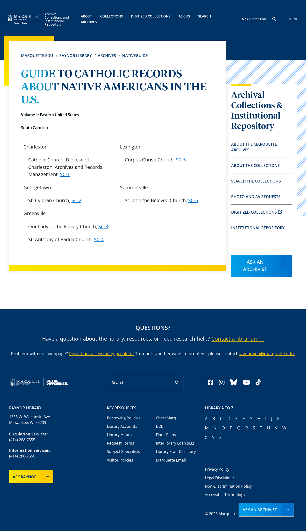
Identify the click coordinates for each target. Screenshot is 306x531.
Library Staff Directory (176, 451)
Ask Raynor (25, 477)
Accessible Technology (225, 494)
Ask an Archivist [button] (260, 509)
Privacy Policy (217, 469)
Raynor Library (75, 55)
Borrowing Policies (123, 418)
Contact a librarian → (237, 338)
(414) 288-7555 (22, 439)
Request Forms (120, 443)
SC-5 (181, 159)
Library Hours (119, 434)
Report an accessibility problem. (101, 353)
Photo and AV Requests (255, 196)
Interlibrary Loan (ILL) (175, 443)
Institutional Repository (257, 227)
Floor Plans (166, 434)
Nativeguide (135, 55)
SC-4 (99, 239)
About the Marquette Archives (254, 147)
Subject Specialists (123, 451)
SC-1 (65, 174)
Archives (107, 55)
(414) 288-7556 (22, 456)
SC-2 (76, 200)
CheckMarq (166, 418)
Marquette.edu (37, 55)
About (86, 16)
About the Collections (255, 165)
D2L (159, 426)
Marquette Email (171, 460)
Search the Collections (256, 181)
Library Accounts (122, 426)
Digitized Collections (150, 16)
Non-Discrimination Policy (228, 486)
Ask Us (184, 16)
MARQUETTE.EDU (254, 19)
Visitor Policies (120, 460)
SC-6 (193, 200)
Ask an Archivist (255, 265)
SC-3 (103, 226)
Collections (111, 16)
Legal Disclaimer (219, 477)
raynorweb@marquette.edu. (267, 353)
